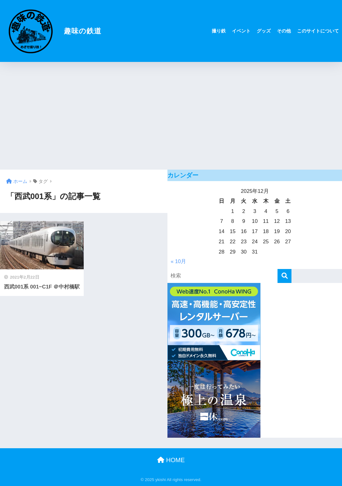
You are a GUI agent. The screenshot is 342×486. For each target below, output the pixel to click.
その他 (284, 30)
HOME (171, 460)
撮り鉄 (219, 30)
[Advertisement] (171, 115)
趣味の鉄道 (51, 31)
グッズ (264, 30)
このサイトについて (318, 30)
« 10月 (178, 261)
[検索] (284, 276)
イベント (241, 30)
